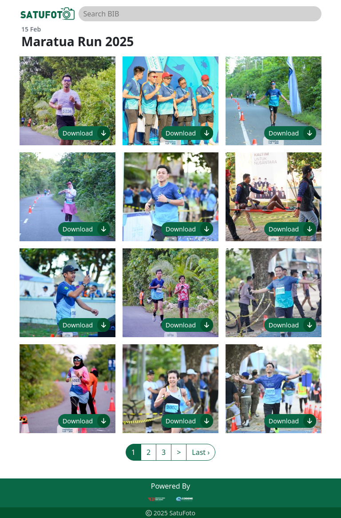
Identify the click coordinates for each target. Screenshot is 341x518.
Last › (201, 452)
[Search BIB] (200, 13)
